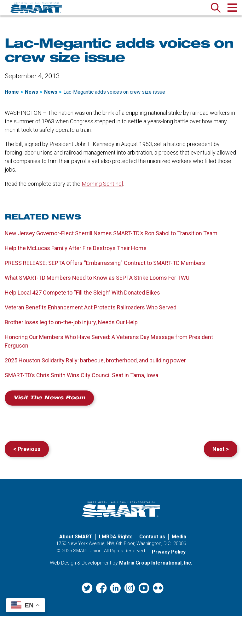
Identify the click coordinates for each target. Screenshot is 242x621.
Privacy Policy (169, 557)
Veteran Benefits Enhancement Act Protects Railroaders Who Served (90, 311)
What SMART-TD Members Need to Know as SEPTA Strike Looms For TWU (97, 281)
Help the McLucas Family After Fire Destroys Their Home (76, 251)
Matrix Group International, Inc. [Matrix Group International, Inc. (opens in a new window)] (155, 568)
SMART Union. (88, 556)
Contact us (152, 542)
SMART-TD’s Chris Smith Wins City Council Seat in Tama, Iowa (82, 378)
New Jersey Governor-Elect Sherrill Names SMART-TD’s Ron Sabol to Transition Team (111, 236)
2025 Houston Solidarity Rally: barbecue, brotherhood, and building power (95, 363)
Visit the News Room (49, 401)
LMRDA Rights (116, 542)
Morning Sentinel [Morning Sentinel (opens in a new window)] (102, 187)
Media (179, 542)
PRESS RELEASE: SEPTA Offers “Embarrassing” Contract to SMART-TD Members (105, 266)
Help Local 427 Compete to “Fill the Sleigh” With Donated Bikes (82, 296)
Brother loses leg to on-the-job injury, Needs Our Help (71, 325)
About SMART (75, 542)
